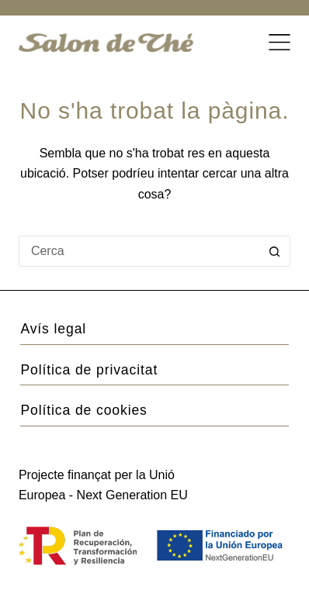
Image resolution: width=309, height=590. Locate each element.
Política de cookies (83, 410)
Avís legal (53, 328)
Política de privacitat (89, 370)
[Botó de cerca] (274, 251)
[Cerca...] (139, 251)
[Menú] (279, 42)
